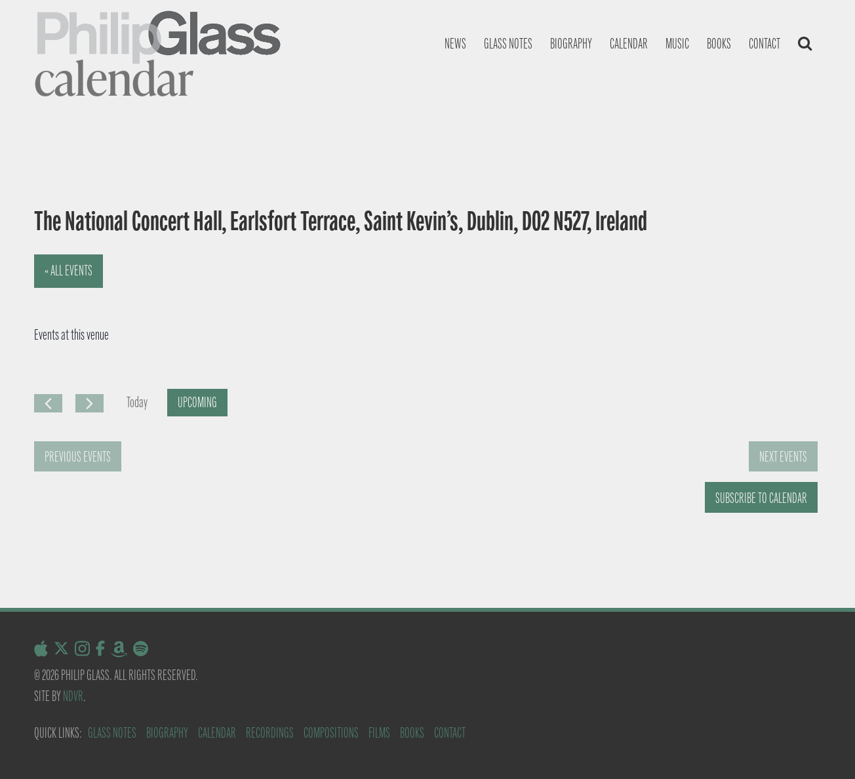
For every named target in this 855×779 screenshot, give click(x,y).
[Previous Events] (48, 403)
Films (379, 733)
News (455, 43)
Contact (764, 43)
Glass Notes (112, 733)
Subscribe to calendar (761, 498)
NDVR (73, 696)
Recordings (270, 733)
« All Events (68, 270)
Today (137, 402)
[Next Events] (89, 403)
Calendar (629, 43)
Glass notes (508, 43)
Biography (571, 43)
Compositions (331, 733)
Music (677, 43)
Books (719, 43)
